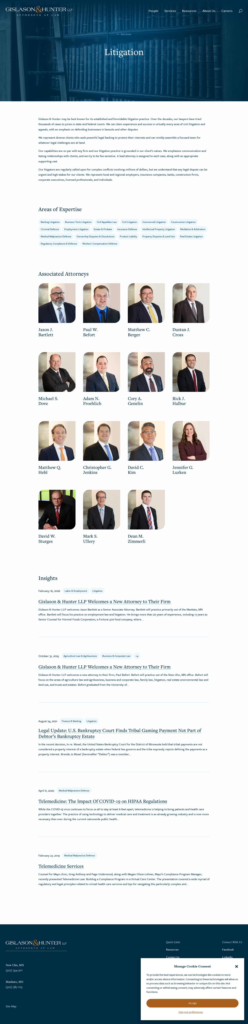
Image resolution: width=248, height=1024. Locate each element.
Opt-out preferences (191, 1012)
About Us (209, 10)
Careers (226, 10)
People (153, 10)
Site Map (11, 1006)
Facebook (228, 949)
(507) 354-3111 (14, 970)
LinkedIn (227, 957)
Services (170, 10)
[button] (236, 966)
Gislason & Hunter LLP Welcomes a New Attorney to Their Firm (104, 601)
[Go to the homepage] (39, 11)
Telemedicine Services (61, 866)
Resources (189, 10)
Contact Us (172, 957)
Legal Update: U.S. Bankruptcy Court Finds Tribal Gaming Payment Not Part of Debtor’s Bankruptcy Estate (119, 733)
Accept (192, 1003)
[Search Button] (240, 11)
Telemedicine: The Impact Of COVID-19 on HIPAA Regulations (102, 801)
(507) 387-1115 (14, 987)
